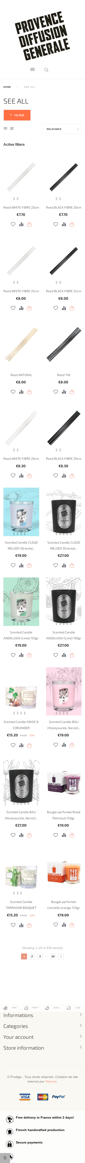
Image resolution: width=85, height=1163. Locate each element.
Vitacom (51, 1081)
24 (53, 956)
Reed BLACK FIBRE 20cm (63, 207)
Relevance (54, 129)
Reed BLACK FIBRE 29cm (63, 458)
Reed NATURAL (21, 375)
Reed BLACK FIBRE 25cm (63, 291)
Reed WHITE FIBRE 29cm (21, 458)
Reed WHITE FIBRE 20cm (21, 207)
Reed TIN (63, 375)
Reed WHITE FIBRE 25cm (21, 291)
